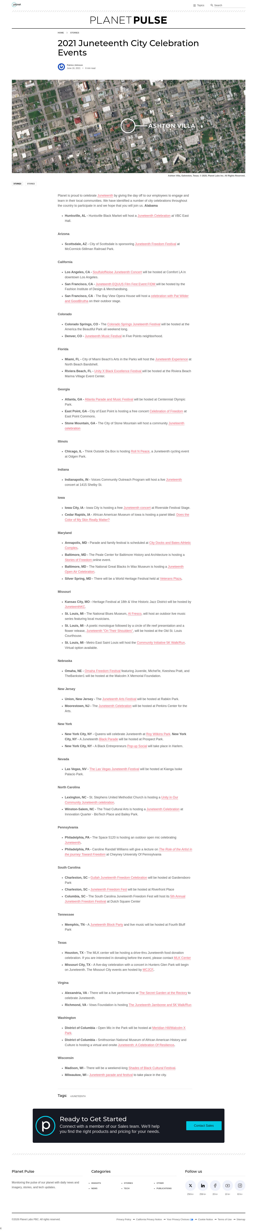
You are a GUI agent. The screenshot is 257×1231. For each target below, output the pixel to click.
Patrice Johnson (75, 65)
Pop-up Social (137, 746)
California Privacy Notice (145, 1219)
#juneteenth (78, 1096)
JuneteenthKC (75, 607)
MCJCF (148, 970)
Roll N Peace (140, 451)
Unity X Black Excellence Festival (118, 371)
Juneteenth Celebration (154, 216)
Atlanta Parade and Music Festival (109, 399)
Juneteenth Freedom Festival (155, 244)
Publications (164, 1188)
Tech (127, 1188)
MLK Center (182, 958)
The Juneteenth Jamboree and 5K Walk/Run (160, 1005)
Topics (198, 5)
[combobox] (229, 5)
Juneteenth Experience (171, 359)
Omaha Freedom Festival (103, 671)
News (94, 1188)
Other (160, 1183)
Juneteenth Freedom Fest (109, 889)
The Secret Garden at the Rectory (163, 993)
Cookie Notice (204, 1219)
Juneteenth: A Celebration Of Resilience (146, 1045)
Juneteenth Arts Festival (119, 699)
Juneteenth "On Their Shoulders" (109, 631)
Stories (75, 32)
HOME (61, 32)
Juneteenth (105, 195)
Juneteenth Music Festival (103, 336)
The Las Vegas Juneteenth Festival (114, 769)
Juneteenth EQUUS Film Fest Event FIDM (126, 284)
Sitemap (240, 1219)
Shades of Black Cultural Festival (152, 1068)
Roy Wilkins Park (158, 734)
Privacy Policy (119, 1219)
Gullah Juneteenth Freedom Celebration (119, 878)
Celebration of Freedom (166, 411)
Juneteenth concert (137, 508)
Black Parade (108, 739)
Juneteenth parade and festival (111, 1075)
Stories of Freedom (79, 560)
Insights (96, 1183)
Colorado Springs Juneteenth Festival (133, 324)
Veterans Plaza (170, 579)
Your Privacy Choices (177, 1219)
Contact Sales (204, 1126)
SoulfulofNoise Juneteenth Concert (117, 272)
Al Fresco (135, 614)
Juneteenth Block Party (106, 924)
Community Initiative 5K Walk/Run (161, 643)
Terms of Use (224, 1219)
